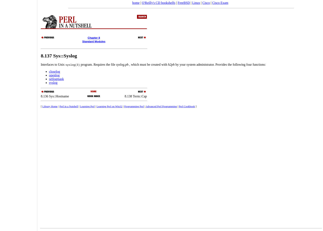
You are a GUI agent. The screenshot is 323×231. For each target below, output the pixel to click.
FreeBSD (184, 3)
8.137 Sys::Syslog (59, 55)
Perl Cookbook (187, 106)
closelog (54, 71)
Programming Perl (134, 106)
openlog (54, 75)
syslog (53, 82)
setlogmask (56, 79)
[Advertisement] (18, 114)
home (136, 3)
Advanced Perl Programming (161, 106)
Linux (196, 3)
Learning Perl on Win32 (109, 106)
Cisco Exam (220, 3)
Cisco (206, 3)
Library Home (50, 106)
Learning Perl (87, 106)
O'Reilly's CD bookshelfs (158, 3)
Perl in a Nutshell (69, 106)
